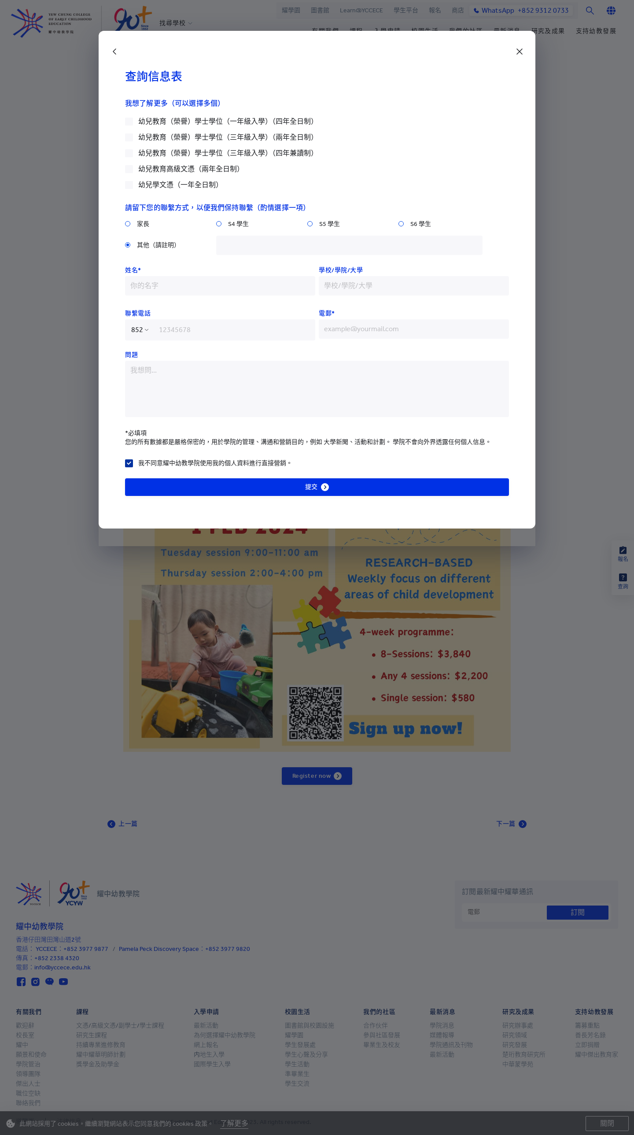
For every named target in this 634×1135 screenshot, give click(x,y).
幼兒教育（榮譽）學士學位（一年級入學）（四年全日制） (228, 121)
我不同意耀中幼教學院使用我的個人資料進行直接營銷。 (215, 463)
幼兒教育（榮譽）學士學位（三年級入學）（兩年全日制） (228, 137)
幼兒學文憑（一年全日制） (180, 185)
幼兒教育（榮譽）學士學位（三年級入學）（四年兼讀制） (228, 153)
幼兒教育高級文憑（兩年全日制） (191, 169)
